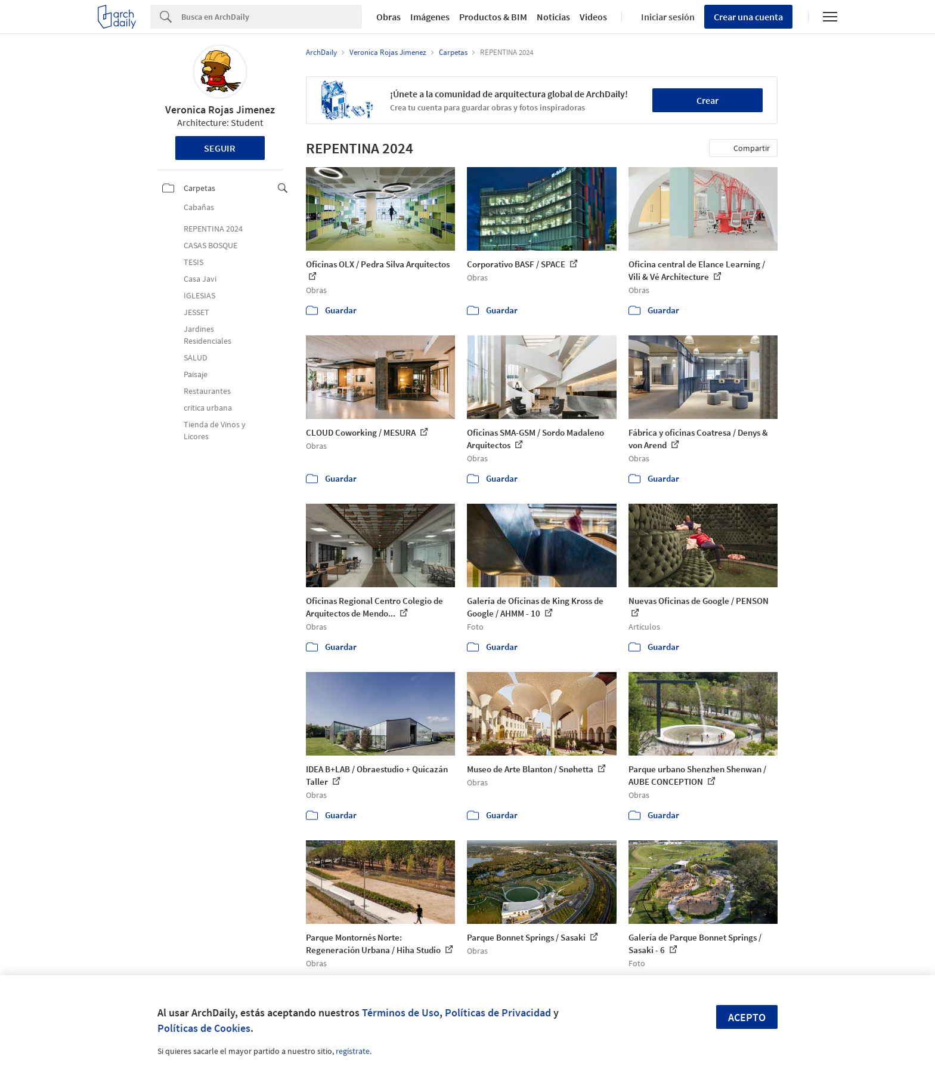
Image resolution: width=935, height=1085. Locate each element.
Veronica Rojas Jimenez (220, 109)
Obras (388, 16)
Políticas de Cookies (203, 1028)
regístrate (353, 1051)
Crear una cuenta (748, 17)
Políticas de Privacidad (498, 1012)
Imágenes (430, 16)
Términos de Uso (400, 1012)
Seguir (220, 148)
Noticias (553, 16)
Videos (593, 16)
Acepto (747, 1017)
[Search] (271, 17)
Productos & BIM (493, 16)
